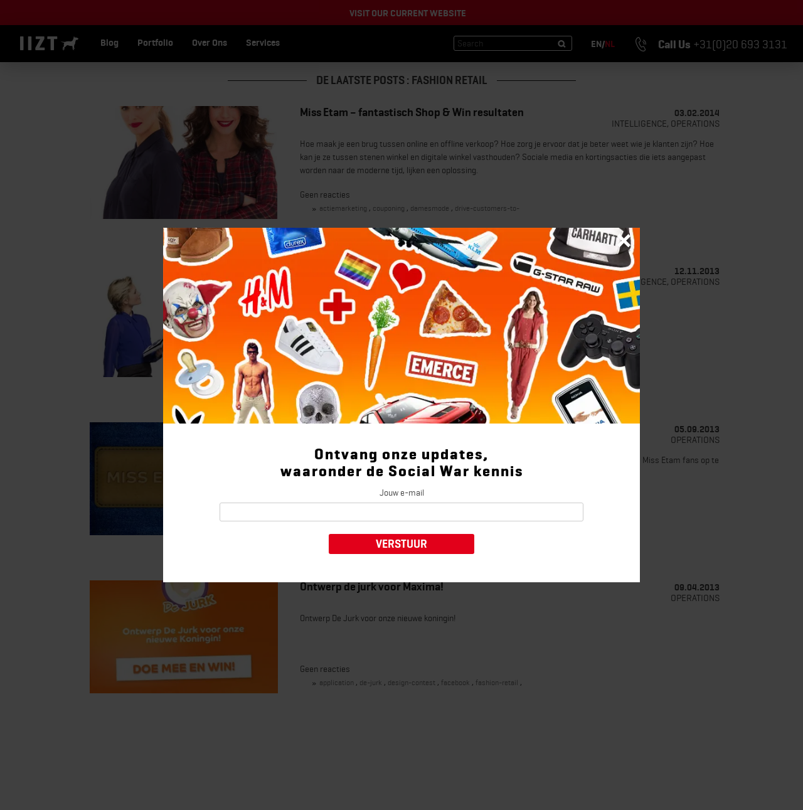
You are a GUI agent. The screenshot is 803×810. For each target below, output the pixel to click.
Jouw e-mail (402, 493)
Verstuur (401, 544)
